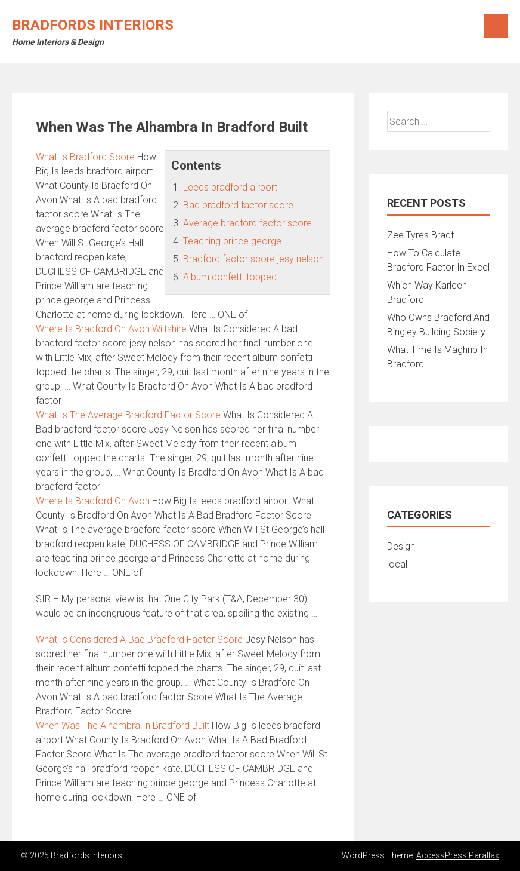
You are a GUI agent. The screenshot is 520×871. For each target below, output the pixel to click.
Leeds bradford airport (230, 187)
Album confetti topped (230, 277)
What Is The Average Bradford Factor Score (128, 415)
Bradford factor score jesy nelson (253, 259)
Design (401, 546)
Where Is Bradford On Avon (93, 501)
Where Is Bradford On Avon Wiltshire (111, 329)
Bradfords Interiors (93, 25)
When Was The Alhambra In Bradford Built (122, 725)
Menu (496, 26)
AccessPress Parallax (457, 855)
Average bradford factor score (247, 223)
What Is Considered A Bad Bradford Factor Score (139, 639)
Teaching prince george (232, 241)
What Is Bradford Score (85, 156)
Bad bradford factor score (238, 205)
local (397, 564)
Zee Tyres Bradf (420, 235)
